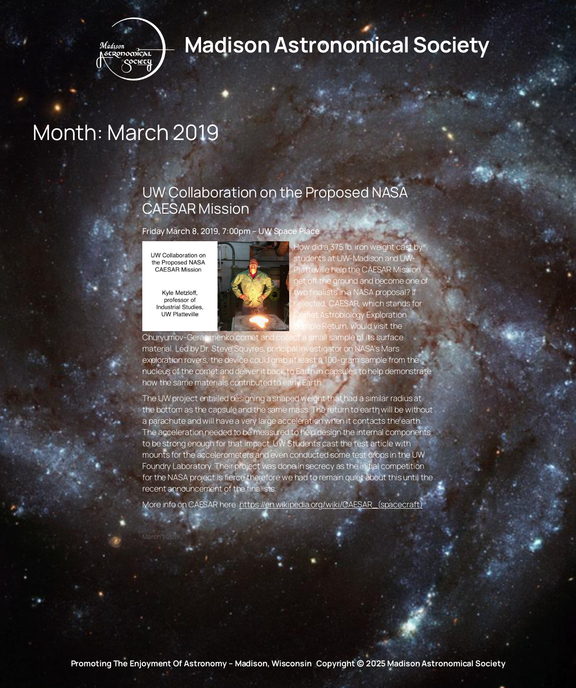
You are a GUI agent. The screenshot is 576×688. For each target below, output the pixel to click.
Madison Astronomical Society (336, 44)
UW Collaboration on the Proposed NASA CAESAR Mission (275, 200)
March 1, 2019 (161, 536)
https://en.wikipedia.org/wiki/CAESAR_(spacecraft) (330, 504)
